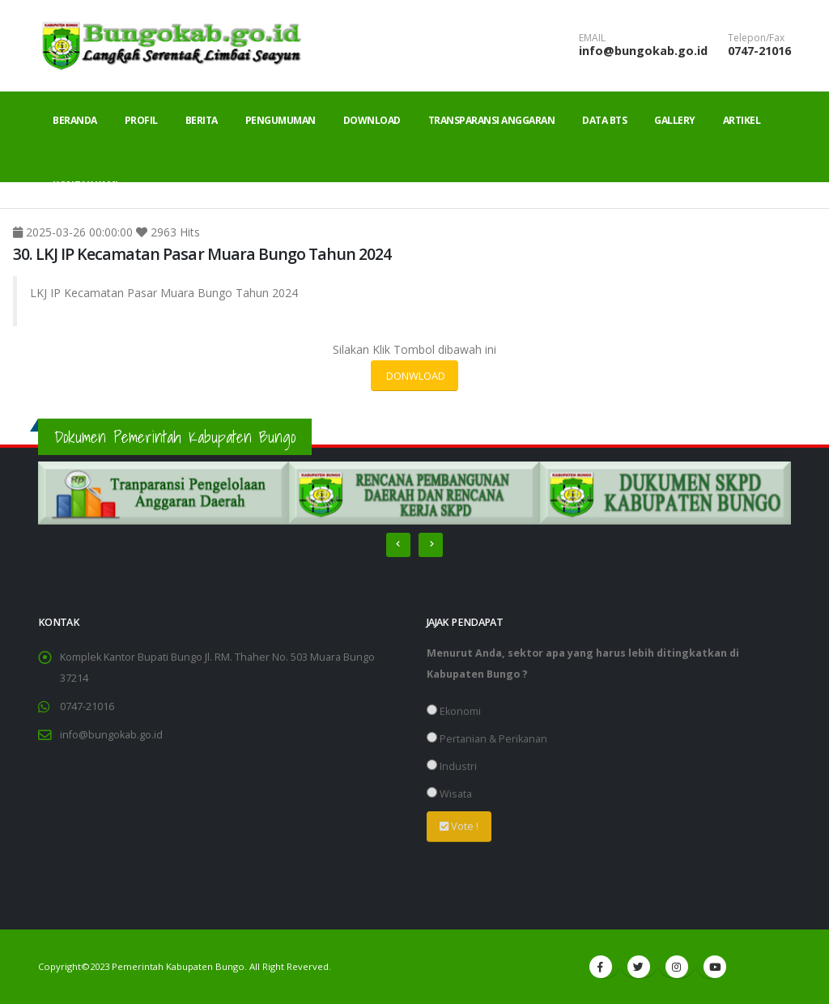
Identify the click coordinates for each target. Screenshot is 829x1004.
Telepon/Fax (756, 38)
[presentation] (398, 545)
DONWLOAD (414, 375)
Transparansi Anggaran (491, 120)
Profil (141, 120)
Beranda (75, 120)
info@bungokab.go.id (643, 50)
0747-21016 (759, 50)
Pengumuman (280, 120)
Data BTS (604, 120)
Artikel (742, 120)
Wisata (449, 794)
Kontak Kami (85, 185)
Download (372, 120)
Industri (452, 766)
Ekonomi (454, 711)
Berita (201, 120)
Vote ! (459, 826)
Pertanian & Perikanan (487, 739)
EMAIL (592, 38)
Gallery (674, 120)
